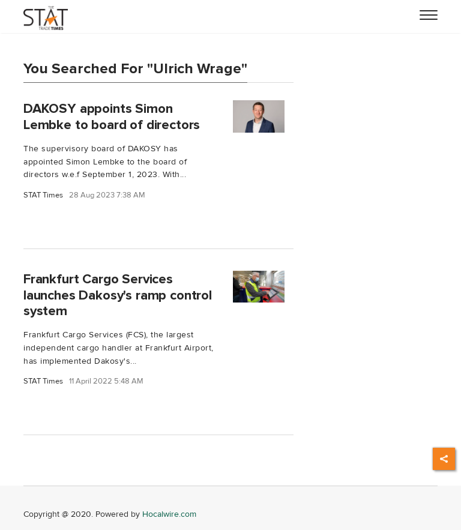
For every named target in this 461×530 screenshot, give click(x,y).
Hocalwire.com (169, 514)
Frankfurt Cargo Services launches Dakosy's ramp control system (117, 295)
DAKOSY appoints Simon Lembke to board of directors (111, 116)
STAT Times (43, 195)
